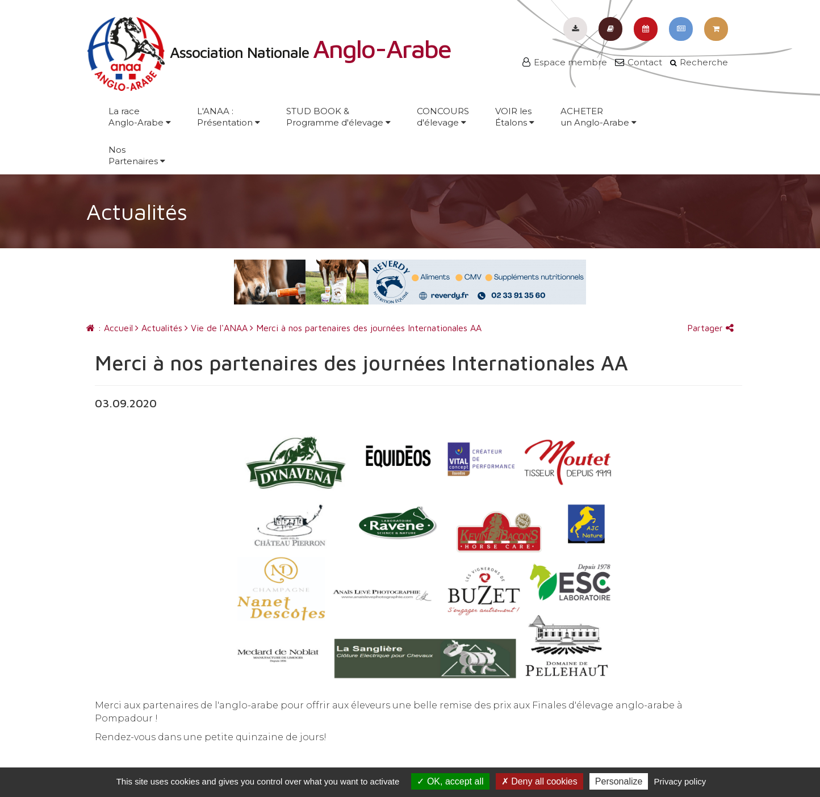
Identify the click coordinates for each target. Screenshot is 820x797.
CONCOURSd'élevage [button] (443, 117)
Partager (710, 328)
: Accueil (109, 328)
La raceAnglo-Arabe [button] (139, 117)
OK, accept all (450, 781)
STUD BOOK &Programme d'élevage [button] (338, 117)
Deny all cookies (539, 781)
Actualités (158, 328)
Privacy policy (680, 781)
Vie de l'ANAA (216, 328)
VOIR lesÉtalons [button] (514, 117)
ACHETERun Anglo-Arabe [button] (598, 117)
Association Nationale (268, 52)
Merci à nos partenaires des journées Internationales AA (366, 328)
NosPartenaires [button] (136, 155)
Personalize (619, 781)
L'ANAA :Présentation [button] (228, 117)
